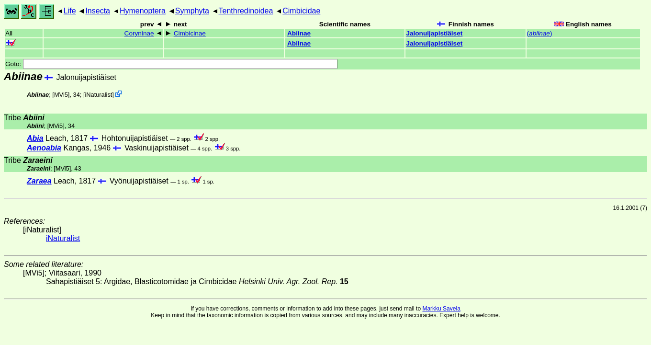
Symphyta (192, 11)
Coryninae (139, 33)
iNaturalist (98, 94)
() (539, 33)
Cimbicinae (190, 33)
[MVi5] (60, 94)
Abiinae (299, 33)
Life (70, 11)
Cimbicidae (301, 11)
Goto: (171, 64)
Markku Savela (441, 308)
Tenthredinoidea (246, 11)
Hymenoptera (143, 11)
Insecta (97, 11)
